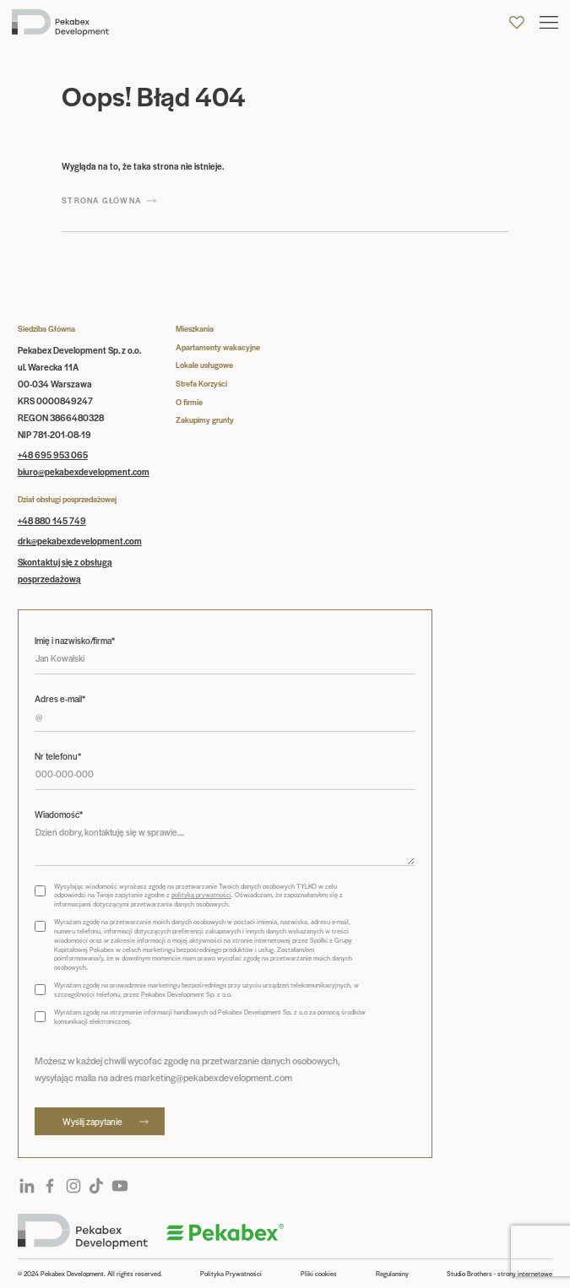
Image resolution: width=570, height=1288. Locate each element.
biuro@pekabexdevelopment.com (83, 471)
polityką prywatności (201, 894)
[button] (549, 22)
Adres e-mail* (60, 699)
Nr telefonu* (58, 756)
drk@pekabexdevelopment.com (80, 540)
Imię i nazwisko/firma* (75, 641)
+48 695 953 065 (53, 454)
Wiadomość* (59, 814)
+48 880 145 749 (52, 520)
